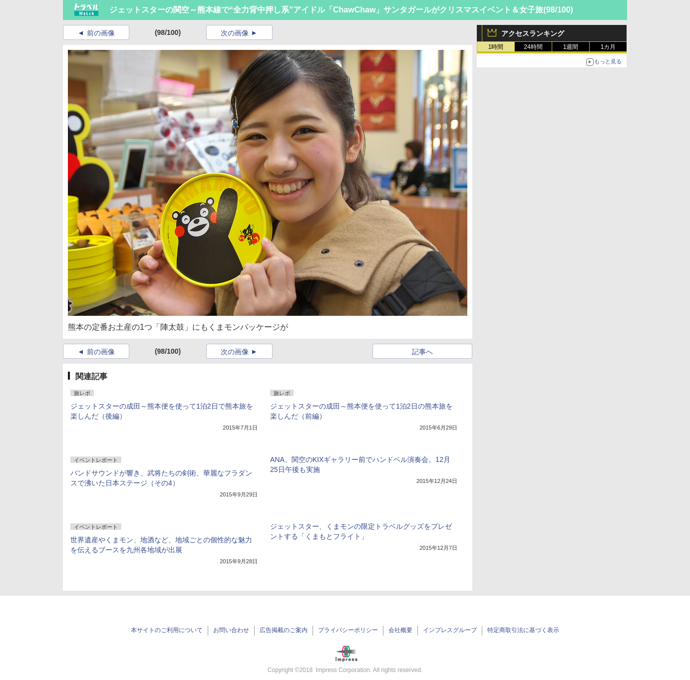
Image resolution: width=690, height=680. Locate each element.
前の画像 (101, 33)
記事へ (422, 352)
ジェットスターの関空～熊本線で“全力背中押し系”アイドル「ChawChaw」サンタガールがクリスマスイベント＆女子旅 (326, 9)
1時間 (496, 46)
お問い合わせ (231, 630)
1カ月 (608, 46)
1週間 (571, 46)
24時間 (533, 46)
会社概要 (400, 630)
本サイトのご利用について (167, 630)
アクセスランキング (532, 33)
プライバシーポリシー (348, 630)
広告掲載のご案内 (284, 630)
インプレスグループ (450, 630)
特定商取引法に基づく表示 (523, 630)
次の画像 (235, 33)
